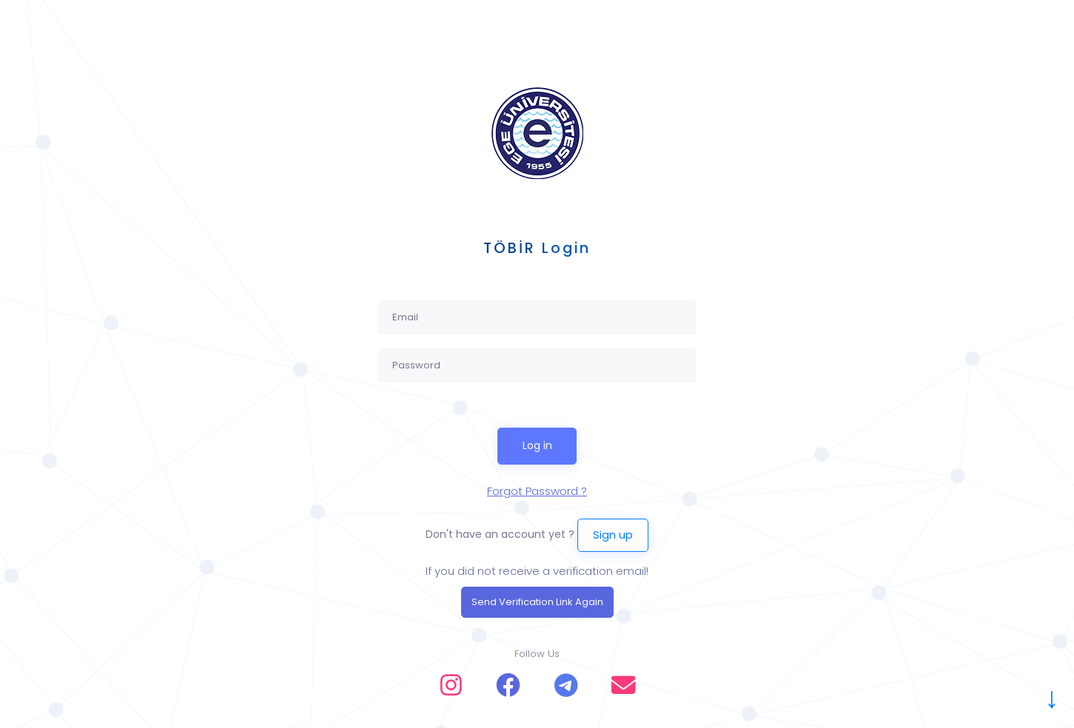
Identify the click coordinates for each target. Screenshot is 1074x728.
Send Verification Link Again (537, 602)
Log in (537, 445)
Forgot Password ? (537, 491)
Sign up (613, 534)
